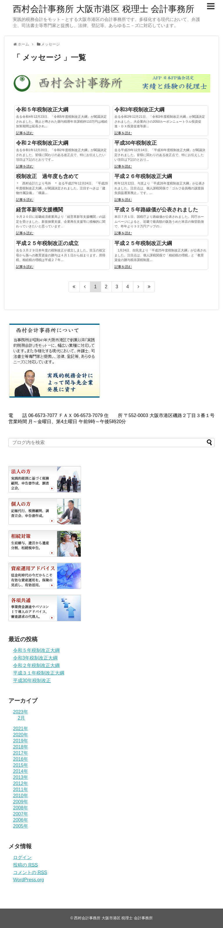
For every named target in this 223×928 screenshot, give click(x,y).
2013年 (20, 777)
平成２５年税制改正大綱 (143, 243)
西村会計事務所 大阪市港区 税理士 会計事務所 (103, 9)
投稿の (25, 864)
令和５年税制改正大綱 (42, 110)
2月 (21, 717)
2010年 (20, 795)
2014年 (20, 771)
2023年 (20, 711)
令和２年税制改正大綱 (42, 143)
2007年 (20, 813)
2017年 (20, 753)
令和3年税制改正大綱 (139, 110)
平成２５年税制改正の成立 (47, 243)
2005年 (20, 826)
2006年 (20, 820)
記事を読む (24, 133)
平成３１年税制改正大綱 (38, 672)
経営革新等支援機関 (39, 210)
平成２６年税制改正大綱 (143, 176)
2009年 (20, 801)
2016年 (20, 759)
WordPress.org (28, 879)
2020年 (20, 734)
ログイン (22, 857)
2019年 (20, 740)
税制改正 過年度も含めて (47, 176)
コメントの (30, 872)
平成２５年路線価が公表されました (156, 210)
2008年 (20, 807)
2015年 (20, 765)
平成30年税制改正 (135, 143)
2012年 (20, 783)
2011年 (20, 789)
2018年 (20, 746)
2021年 (20, 728)
